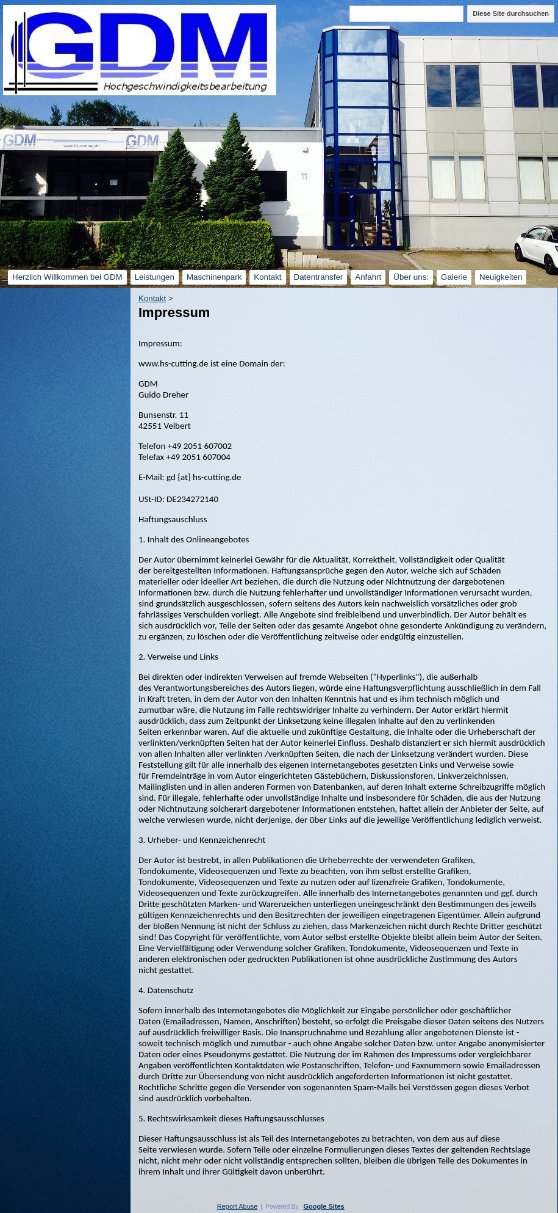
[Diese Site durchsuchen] (406, 13)
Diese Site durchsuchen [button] (511, 13)
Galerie (454, 277)
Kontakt (267, 277)
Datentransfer (318, 277)
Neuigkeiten (500, 277)
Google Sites (324, 1206)
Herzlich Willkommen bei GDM (67, 277)
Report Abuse (237, 1206)
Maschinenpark (214, 277)
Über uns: (411, 277)
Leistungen (154, 277)
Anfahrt (368, 277)
